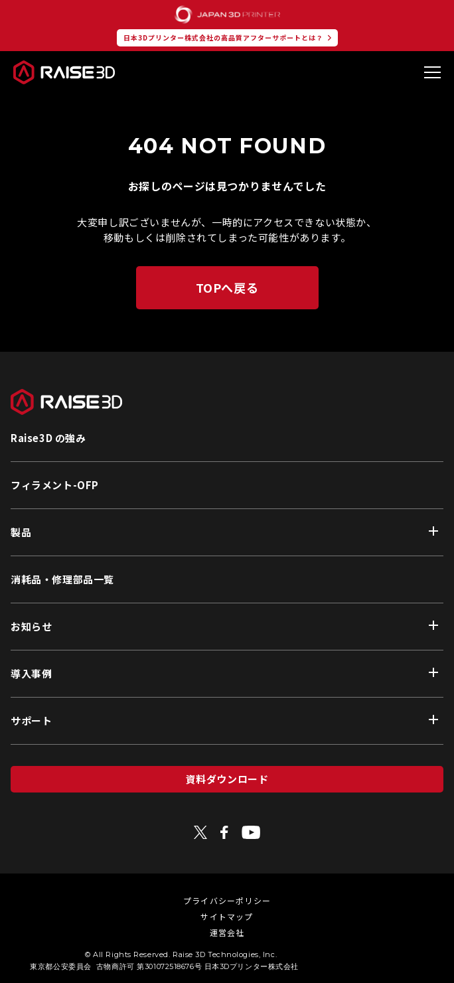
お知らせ (31, 626)
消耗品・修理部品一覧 (62, 579)
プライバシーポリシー (227, 900)
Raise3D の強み (48, 438)
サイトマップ (226, 916)
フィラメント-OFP (55, 485)
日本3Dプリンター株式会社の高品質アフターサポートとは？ (223, 37)
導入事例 (31, 673)
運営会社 (227, 932)
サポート (31, 720)
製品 (21, 532)
